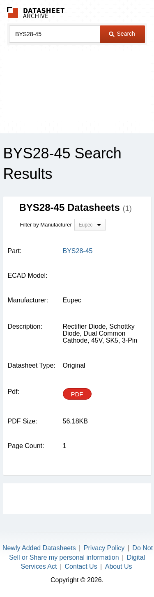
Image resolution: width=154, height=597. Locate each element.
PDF (77, 394)
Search (122, 33)
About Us (118, 566)
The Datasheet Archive (36, 12)
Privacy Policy (104, 547)
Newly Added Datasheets (39, 547)
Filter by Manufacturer (46, 225)
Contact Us (81, 566)
